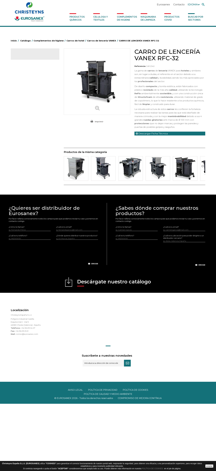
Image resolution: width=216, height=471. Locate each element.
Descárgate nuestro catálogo (114, 350)
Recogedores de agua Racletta (30, 195)
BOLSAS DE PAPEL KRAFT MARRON (32, 96)
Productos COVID (171, 18)
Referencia (139, 66)
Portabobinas (22, 187)
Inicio (15, 40)
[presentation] (53, 321)
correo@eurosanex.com (27, 401)
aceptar (209, 466)
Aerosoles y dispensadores (28, 79)
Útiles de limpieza (24, 204)
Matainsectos (22, 178)
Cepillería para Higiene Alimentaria (31, 165)
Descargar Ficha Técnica (152, 133)
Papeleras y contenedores (28, 148)
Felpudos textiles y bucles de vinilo (31, 170)
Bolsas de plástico (24, 92)
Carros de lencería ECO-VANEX (32, 109)
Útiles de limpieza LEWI (26, 208)
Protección (21, 191)
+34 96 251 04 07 (28, 395)
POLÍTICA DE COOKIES (153, 468)
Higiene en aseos (24, 174)
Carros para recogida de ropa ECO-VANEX (33, 116)
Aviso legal (75, 457)
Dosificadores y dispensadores (30, 212)
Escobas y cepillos (24, 161)
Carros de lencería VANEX (30, 105)
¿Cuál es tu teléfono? (18, 303)
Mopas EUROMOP (24, 182)
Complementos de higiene (127, 18)
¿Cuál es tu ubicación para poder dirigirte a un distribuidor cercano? (183, 304)
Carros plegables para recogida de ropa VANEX (35, 138)
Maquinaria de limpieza (148, 18)
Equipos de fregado (25, 153)
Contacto (179, 4)
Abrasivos (20, 75)
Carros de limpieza (24, 144)
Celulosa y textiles (100, 18)
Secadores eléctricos (26, 199)
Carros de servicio (26, 122)
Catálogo (23, 56)
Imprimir (99, 121)
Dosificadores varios (25, 216)
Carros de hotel (23, 100)
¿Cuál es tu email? (64, 294)
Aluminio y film (22, 83)
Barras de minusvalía (25, 87)
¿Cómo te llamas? (17, 294)
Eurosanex (163, 4)
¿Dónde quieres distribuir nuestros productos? (77, 303)
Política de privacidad (102, 457)
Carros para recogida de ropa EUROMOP (31, 129)
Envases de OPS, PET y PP (27, 157)
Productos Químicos (77, 18)
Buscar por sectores (195, 18)
